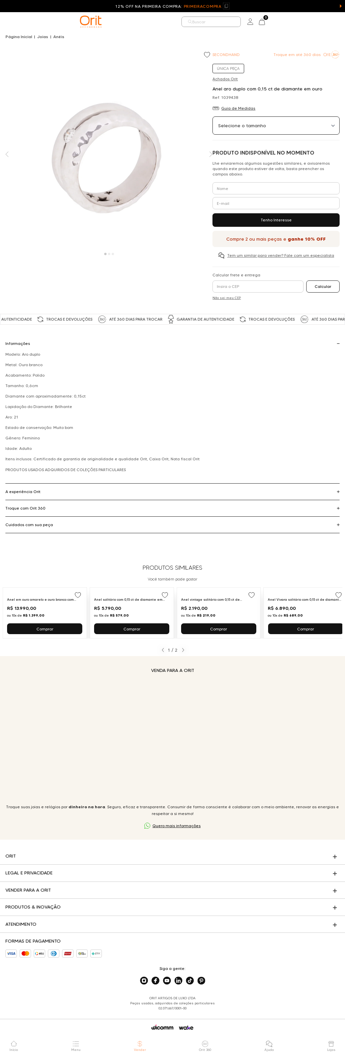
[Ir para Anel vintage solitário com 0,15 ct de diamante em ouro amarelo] (219, 613)
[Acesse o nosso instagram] (144, 981)
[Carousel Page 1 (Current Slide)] (105, 254)
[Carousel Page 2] (109, 254)
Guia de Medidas (238, 108)
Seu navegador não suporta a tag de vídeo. (173, 739)
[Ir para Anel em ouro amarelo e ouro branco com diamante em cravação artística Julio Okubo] (45, 613)
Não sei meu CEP (226, 298)
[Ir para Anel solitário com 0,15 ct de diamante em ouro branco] (132, 613)
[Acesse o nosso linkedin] (178, 981)
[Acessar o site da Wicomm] (162, 1027)
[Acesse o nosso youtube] (167, 981)
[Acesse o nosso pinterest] (201, 981)
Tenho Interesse (276, 219)
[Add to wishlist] (208, 55)
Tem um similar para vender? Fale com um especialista (280, 255)
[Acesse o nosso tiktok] (190, 981)
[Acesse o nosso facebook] (155, 981)
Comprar (44, 628)
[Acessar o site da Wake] (186, 1028)
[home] (91, 22)
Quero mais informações (176, 825)
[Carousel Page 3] (113, 254)
